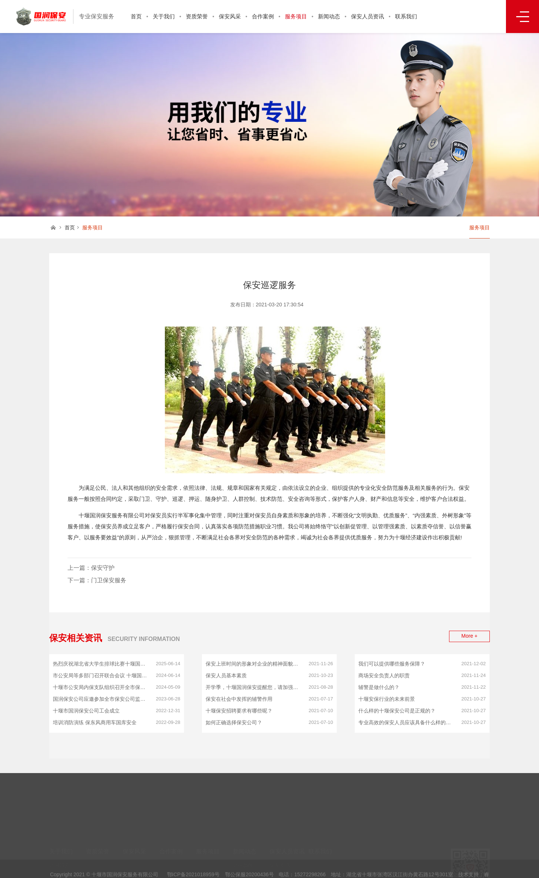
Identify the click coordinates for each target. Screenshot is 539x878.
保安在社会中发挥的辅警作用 (239, 699)
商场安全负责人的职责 (384, 675)
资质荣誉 (197, 16)
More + (470, 636)
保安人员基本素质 (226, 675)
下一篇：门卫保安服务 (97, 580)
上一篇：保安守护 (91, 568)
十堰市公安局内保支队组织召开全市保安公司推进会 (101, 687)
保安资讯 (280, 846)
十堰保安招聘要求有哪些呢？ (239, 711)
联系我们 (406, 16)
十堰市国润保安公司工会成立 (86, 711)
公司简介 (59, 846)
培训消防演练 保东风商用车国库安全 (95, 722)
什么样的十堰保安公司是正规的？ (396, 711)
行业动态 (243, 857)
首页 (136, 16)
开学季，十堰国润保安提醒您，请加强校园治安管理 (254, 687)
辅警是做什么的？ (378, 687)
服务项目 (296, 16)
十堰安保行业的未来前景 (386, 699)
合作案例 (263, 16)
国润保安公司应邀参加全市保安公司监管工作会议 (101, 699)
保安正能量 (245, 868)
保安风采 (230, 16)
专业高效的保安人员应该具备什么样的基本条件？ (407, 722)
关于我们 (164, 16)
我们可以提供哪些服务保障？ (391, 664)
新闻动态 (329, 16)
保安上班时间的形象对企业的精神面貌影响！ (254, 664)
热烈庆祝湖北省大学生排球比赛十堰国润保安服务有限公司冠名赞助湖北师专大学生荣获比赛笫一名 (101, 664)
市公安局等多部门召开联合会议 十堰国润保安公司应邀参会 (101, 675)
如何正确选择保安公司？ (234, 722)
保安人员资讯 (367, 16)
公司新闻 (243, 846)
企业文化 (59, 857)
